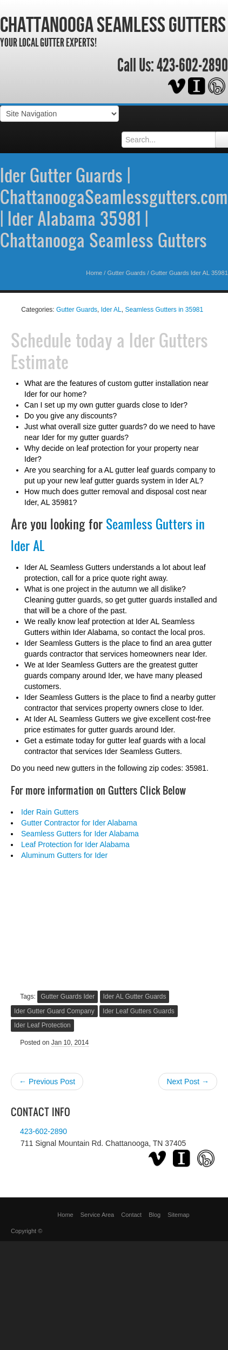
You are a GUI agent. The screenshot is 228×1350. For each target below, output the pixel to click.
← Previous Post (47, 1081)
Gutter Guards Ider (68, 996)
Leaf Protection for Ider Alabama (75, 844)
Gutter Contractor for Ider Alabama (79, 822)
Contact (131, 1214)
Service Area (97, 1214)
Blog (154, 1214)
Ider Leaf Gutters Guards (139, 1011)
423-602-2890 (192, 65)
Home (94, 273)
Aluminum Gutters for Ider (64, 855)
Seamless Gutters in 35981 (164, 309)
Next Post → (187, 1081)
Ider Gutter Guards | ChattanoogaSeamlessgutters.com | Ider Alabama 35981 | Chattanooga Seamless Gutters (114, 207)
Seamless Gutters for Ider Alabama (80, 833)
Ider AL (111, 309)
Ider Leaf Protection (42, 1025)
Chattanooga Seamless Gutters (113, 24)
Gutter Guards (127, 273)
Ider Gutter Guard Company (54, 1011)
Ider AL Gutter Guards (134, 996)
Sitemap (178, 1214)
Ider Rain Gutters (50, 812)
